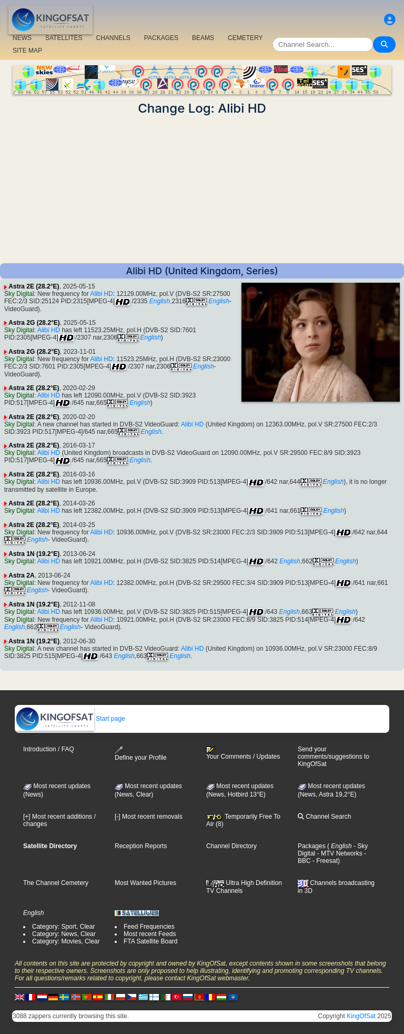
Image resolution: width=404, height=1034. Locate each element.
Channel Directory (231, 846)
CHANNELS (113, 38)
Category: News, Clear (64, 934)
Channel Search (324, 816)
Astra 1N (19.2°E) (33, 554)
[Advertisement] (202, 189)
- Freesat (324, 860)
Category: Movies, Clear (66, 941)
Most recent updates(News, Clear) (148, 790)
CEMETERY (245, 38)
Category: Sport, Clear (63, 926)
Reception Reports (141, 846)
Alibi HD (101, 293)
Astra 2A (21, 575)
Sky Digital (19, 293)
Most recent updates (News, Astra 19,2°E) (331, 790)
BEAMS (203, 38)
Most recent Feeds (150, 934)
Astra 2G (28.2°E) (34, 322)
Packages (312, 846)
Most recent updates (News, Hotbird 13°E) (240, 790)
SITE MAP (27, 50)
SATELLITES (63, 38)
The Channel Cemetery (55, 883)
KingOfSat (361, 1016)
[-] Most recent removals (149, 816)
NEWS (22, 38)
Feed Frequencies (149, 926)
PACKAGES (161, 38)
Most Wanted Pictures (145, 883)
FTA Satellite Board (151, 941)
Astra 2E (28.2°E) (33, 286)
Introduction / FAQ (48, 749)
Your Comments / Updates (243, 753)
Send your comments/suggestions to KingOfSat (333, 756)
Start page (70, 718)
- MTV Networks (338, 853)
